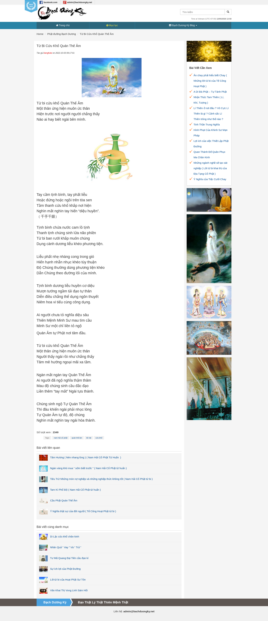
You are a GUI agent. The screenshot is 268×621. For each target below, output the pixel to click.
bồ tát (88, 438)
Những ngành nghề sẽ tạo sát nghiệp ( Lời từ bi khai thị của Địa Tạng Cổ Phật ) (210, 168)
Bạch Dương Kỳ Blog (183, 25)
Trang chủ (63, 25)
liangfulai (48, 53)
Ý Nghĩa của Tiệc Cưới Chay (210, 179)
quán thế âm (77, 438)
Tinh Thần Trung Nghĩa (207, 124)
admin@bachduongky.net (77, 2)
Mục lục (112, 25)
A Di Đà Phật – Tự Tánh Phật (210, 91)
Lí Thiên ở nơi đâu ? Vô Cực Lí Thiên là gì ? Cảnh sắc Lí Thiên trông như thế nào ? (211, 113)
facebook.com (48, 2)
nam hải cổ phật (60, 438)
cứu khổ (99, 438)
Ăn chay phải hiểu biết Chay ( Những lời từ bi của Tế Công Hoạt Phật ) (210, 81)
